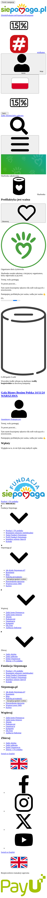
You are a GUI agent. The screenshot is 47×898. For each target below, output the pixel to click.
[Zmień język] (20, 84)
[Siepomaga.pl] (23, 13)
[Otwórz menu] (20, 144)
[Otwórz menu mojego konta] (23, 64)
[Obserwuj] (23, 213)
